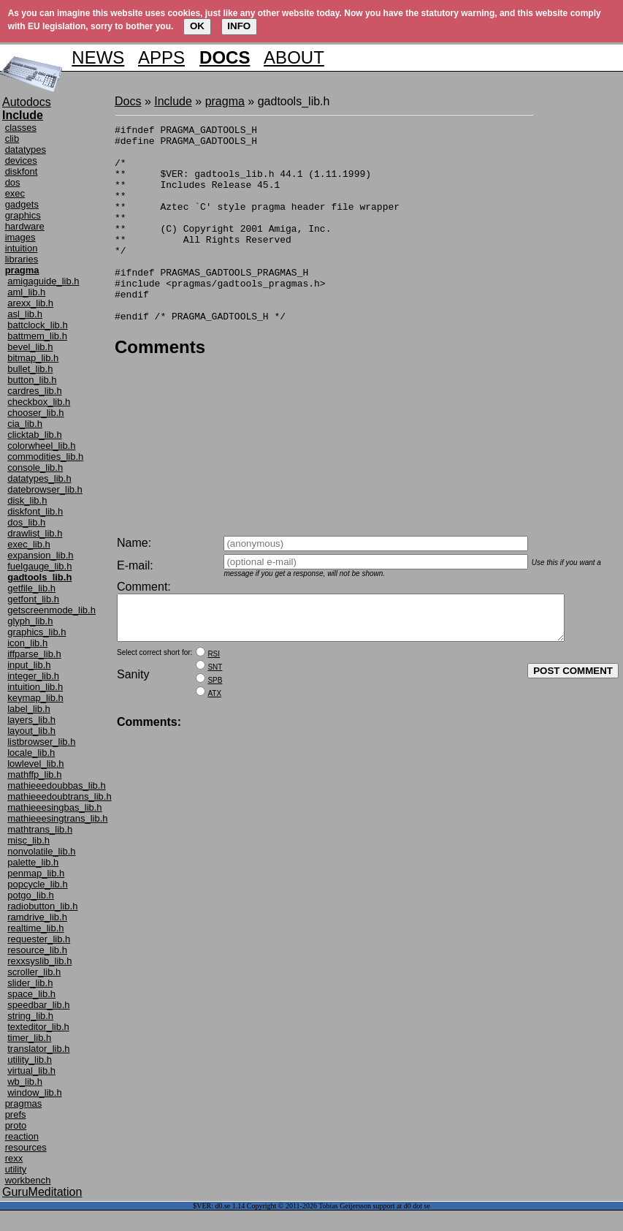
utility (16, 1169)
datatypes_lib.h (39, 478)
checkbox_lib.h (38, 401)
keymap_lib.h (35, 697)
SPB (214, 689)
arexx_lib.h (30, 303)
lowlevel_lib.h (35, 763)
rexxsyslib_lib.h (39, 960)
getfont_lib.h (33, 599)
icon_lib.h (27, 642)
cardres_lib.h (34, 390)
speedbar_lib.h (38, 1004)
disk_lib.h (27, 500)
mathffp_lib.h (34, 774)
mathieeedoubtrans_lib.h (59, 796)
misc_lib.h (28, 840)
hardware (25, 226)
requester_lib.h (38, 938)
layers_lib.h (31, 719)
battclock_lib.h (37, 324)
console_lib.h (35, 467)
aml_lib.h (26, 292)
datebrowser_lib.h (45, 489)
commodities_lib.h (45, 456)
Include (173, 101)
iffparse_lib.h (34, 653)
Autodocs (26, 102)
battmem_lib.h (37, 335)
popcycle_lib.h (37, 884)
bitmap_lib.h (32, 357)
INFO (239, 25)
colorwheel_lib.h (41, 445)
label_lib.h (28, 708)
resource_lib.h (37, 949)
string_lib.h (30, 1015)
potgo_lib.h (30, 895)
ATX (214, 702)
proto (16, 1125)
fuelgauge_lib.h (39, 566)
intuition (21, 248)
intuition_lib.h (35, 686)
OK (197, 25)
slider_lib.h (30, 982)
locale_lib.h (31, 752)
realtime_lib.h (35, 928)
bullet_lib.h (30, 368)
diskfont (21, 171)
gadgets (22, 204)
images (20, 237)
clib (12, 138)
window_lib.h (34, 1092)
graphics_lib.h (36, 631)
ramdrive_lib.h (37, 917)
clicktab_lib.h (34, 434)
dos (12, 182)
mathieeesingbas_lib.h (54, 807)
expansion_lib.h (40, 555)
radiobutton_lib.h (42, 906)
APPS (161, 57)
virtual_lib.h (31, 1070)
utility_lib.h (29, 1059)
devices (21, 160)
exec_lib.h (28, 544)
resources (26, 1147)
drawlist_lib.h (34, 533)
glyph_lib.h (30, 621)
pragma (225, 101)
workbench (28, 1180)
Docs (128, 101)
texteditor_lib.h (38, 1026)
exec (15, 193)
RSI (213, 663)
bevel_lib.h (30, 346)
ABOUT (294, 57)
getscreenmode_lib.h (51, 610)
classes (21, 127)
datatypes (25, 149)
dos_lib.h (26, 522)
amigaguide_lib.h (43, 281)
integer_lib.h (33, 675)
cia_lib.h (24, 423)
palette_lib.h (32, 862)
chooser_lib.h (35, 412)
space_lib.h (31, 993)
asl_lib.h (24, 313)
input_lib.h (28, 664)
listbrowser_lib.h (41, 741)
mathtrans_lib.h (39, 829)
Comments (160, 386)
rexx (14, 1158)
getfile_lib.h (31, 588)
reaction (22, 1136)
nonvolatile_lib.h (41, 851)
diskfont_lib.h (35, 511)
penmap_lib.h (35, 873)
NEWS (98, 57)
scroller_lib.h (34, 971)
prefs (15, 1114)
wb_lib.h (24, 1081)
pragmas (23, 1103)
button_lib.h (31, 379)
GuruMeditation (42, 1192)
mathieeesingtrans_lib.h (57, 818)
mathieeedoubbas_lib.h (56, 785)
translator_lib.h (38, 1048)
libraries (22, 259)
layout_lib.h (31, 730)
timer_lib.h (29, 1037)
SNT (214, 676)
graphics (23, 215)
